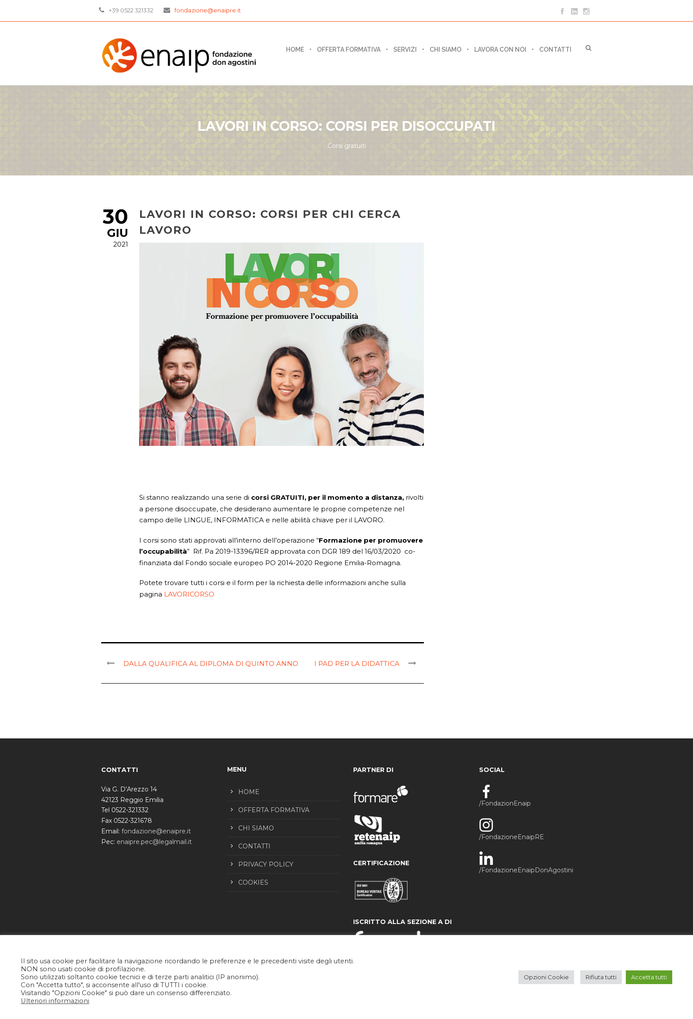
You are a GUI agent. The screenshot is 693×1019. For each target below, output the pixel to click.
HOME (248, 792)
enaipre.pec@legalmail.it (154, 842)
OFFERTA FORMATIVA (349, 49)
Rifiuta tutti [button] (601, 977)
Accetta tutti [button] (649, 977)
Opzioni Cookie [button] (546, 977)
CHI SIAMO (445, 49)
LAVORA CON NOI (500, 49)
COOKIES (253, 882)
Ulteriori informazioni (55, 1001)
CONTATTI (555, 49)
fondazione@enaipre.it (208, 10)
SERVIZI (405, 49)
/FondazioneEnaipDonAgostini (526, 870)
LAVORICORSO (189, 594)
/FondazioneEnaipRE (511, 837)
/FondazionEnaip (505, 803)
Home (295, 49)
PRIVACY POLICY (265, 864)
